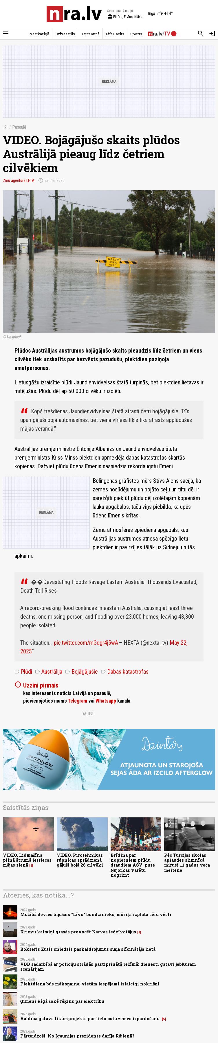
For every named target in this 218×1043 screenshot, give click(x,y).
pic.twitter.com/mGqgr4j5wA (86, 642)
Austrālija (48, 671)
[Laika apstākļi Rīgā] (160, 14)
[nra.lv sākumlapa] (74, 14)
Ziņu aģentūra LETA (18, 180)
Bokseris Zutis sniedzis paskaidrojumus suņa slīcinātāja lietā (87, 949)
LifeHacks (115, 34)
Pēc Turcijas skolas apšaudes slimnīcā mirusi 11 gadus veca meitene (187, 862)
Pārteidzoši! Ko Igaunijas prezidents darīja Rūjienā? (77, 1036)
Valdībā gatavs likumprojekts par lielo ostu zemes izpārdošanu (90, 1018)
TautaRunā (90, 34)
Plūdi (23, 671)
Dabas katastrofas (125, 671)
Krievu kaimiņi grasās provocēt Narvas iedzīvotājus (78, 932)
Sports (136, 34)
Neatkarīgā (39, 34)
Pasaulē (19, 127)
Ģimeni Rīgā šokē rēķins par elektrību (62, 1001)
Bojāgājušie (81, 671)
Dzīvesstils (65, 34)
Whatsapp (106, 701)
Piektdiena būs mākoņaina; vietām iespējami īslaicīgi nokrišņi (89, 984)
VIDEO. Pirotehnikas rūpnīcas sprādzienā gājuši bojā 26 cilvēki (80, 860)
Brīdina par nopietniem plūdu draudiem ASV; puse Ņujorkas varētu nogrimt (133, 865)
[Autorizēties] (212, 33)
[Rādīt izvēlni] (6, 33)
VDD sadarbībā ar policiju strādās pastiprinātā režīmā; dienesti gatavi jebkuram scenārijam (108, 966)
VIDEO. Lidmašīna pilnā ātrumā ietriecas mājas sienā (27, 860)
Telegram (77, 701)
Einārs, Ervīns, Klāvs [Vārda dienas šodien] (124, 17)
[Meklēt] (200, 33)
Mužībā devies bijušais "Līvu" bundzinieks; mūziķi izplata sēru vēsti (95, 914)
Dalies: (88, 714)
